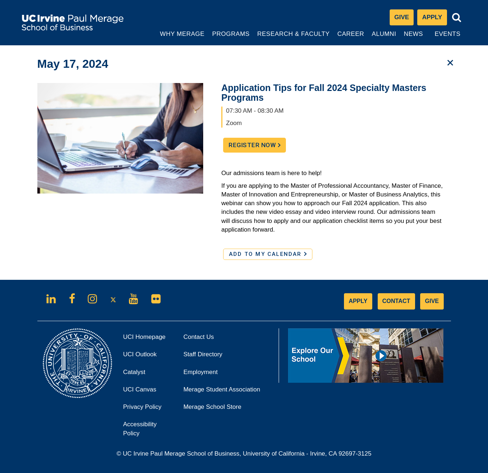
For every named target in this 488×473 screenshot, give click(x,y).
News (413, 33)
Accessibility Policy (140, 428)
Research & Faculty (293, 37)
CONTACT (396, 301)
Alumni (385, 37)
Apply (434, 19)
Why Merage (182, 37)
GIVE (432, 301)
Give (401, 17)
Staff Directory (202, 354)
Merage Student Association (221, 389)
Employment (200, 372)
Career (351, 37)
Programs (231, 37)
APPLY (358, 301)
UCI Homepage (147, 339)
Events (447, 33)
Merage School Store (222, 409)
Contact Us (198, 336)
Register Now (257, 147)
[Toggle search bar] (457, 17)
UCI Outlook (147, 356)
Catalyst (144, 374)
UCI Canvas (147, 391)
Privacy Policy (147, 409)
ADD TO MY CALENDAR (268, 254)
